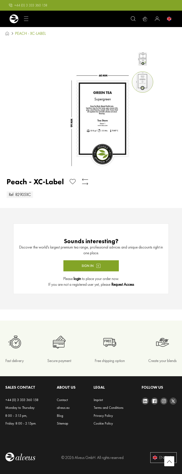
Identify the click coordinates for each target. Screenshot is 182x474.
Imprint (98, 400)
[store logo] (14, 18)
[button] (28, 5)
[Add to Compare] (85, 181)
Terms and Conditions (108, 407)
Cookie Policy (103, 423)
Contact (62, 400)
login (77, 278)
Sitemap (62, 423)
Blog (60, 415)
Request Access (122, 284)
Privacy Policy (103, 415)
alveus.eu (63, 407)
